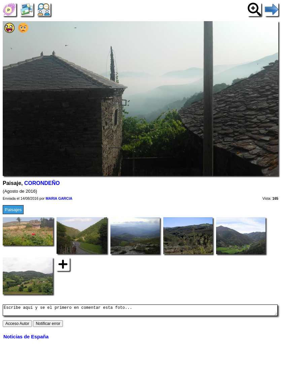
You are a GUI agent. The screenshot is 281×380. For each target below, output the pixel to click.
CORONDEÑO (42, 183)
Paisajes (13, 209)
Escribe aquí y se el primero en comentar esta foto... (140, 311)
